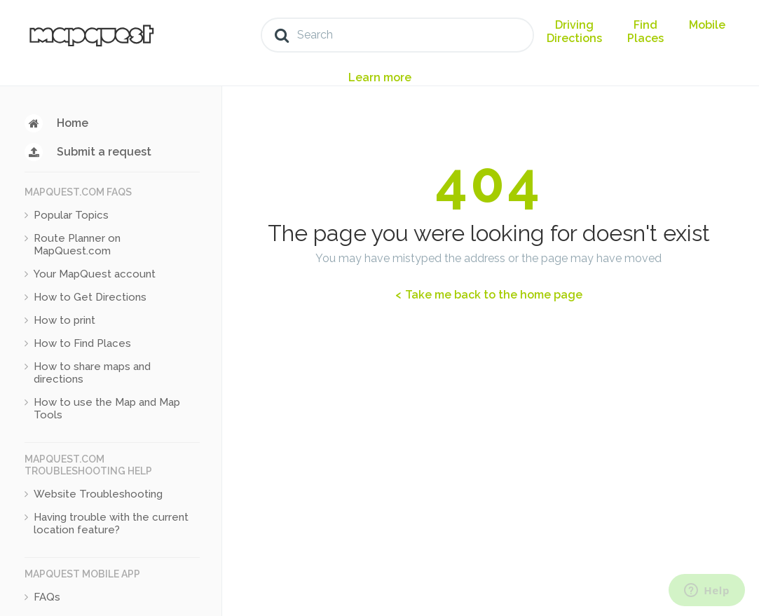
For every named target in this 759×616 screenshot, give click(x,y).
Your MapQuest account (95, 274)
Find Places (645, 31)
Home (72, 123)
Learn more (379, 77)
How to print (64, 320)
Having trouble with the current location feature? (111, 523)
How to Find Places (82, 343)
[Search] (397, 35)
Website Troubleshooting (98, 494)
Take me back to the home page (492, 294)
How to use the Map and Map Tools (107, 408)
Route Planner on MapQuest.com (77, 244)
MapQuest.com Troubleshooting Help (88, 465)
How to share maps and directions (92, 372)
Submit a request (104, 151)
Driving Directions (574, 31)
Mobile (707, 25)
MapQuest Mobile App (82, 574)
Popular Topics (71, 215)
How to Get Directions (90, 297)
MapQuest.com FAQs (78, 192)
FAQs (47, 597)
